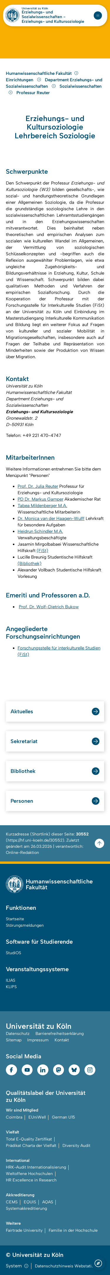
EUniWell (37, 1117)
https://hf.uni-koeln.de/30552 (35, 840)
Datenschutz (18, 1033)
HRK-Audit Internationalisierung (36, 1167)
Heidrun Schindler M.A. (40, 531)
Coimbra (14, 1117)
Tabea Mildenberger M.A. (42, 505)
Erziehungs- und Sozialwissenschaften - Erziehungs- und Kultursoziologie (53, 17)
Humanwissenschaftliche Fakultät (42, 73)
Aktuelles (22, 711)
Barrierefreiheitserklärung (59, 1033)
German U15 (63, 1117)
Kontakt (62, 1040)
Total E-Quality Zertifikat (29, 1139)
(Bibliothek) (29, 563)
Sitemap (13, 1040)
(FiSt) (42, 550)
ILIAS (10, 980)
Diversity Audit (76, 1145)
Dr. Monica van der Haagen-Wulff (51, 518)
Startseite (15, 918)
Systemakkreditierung (26, 1208)
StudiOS (13, 952)
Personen (22, 801)
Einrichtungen (24, 79)
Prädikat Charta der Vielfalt (31, 1145)
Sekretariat (24, 741)
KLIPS (11, 986)
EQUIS (30, 1202)
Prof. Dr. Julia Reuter (38, 486)
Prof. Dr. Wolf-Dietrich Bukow (49, 606)
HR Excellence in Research (31, 1180)
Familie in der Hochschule (73, 1230)
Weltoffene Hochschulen (29, 1173)
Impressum (38, 1040)
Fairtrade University (24, 1230)
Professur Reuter (33, 92)
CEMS (12, 1202)
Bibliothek (23, 771)
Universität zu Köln (35, 8)
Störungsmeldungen (25, 925)
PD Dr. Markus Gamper (40, 499)
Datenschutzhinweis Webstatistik (66, 1266)
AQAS (47, 1202)
